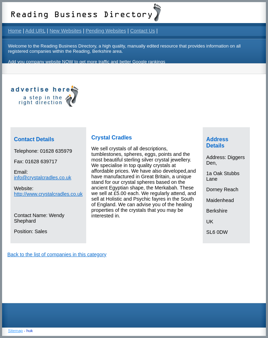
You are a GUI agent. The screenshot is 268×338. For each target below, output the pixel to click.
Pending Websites (105, 31)
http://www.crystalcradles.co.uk (48, 194)
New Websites (66, 31)
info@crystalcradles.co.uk (42, 177)
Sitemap (15, 331)
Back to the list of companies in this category (56, 254)
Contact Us (142, 31)
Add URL (35, 31)
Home (14, 31)
